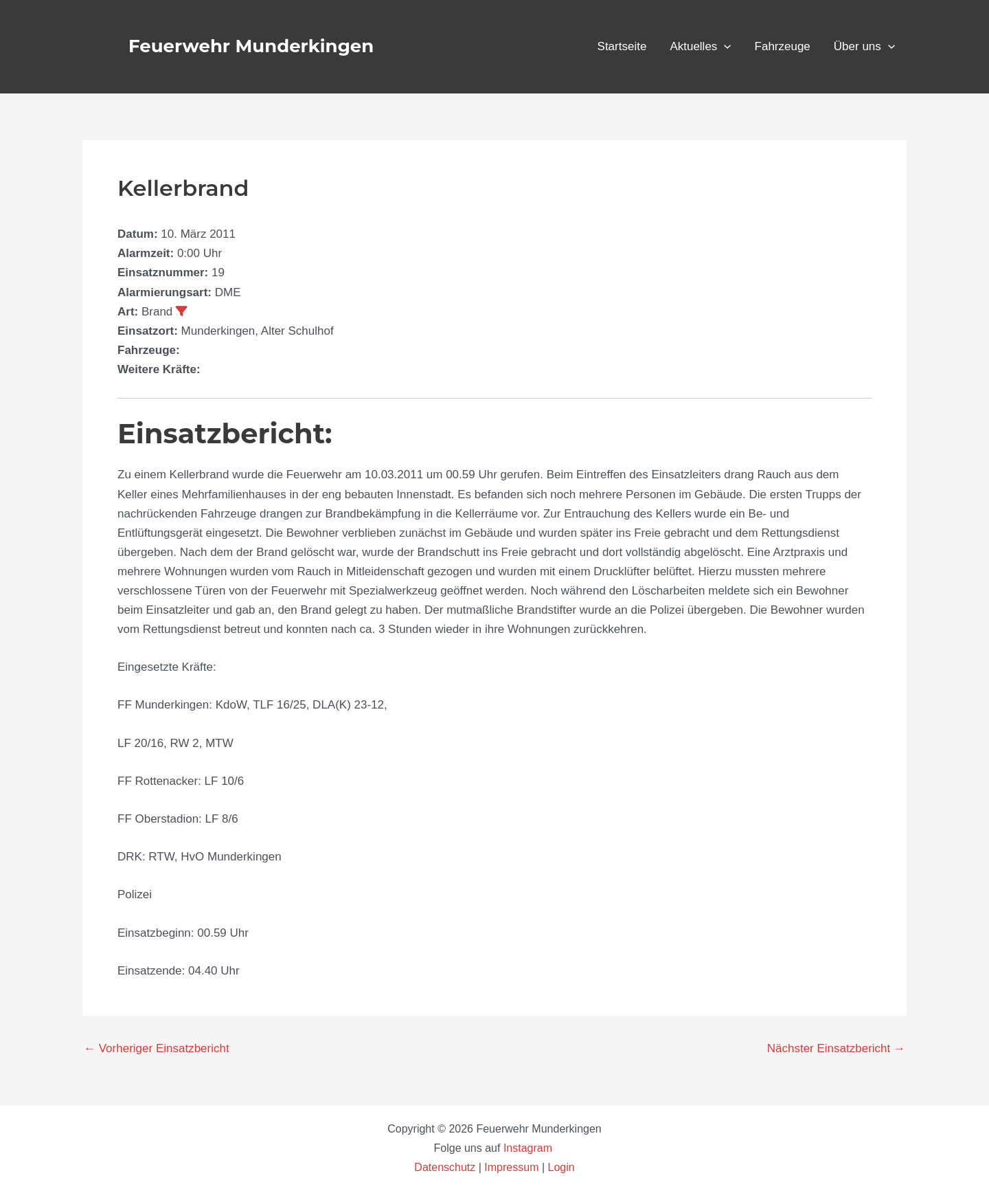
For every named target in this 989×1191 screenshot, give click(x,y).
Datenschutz (446, 1167)
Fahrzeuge (782, 46)
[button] (724, 47)
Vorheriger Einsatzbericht (156, 1048)
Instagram (529, 1148)
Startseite (622, 46)
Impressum (511, 1167)
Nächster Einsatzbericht (836, 1048)
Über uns (864, 47)
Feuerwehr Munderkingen (251, 46)
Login (561, 1167)
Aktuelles (700, 47)
